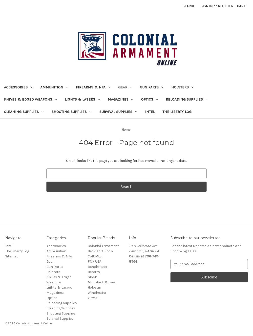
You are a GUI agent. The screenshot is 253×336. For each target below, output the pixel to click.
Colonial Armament (103, 246)
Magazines (120, 99)
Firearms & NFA (93, 87)
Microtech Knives (102, 282)
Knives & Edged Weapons (30, 99)
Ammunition (54, 87)
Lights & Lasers (82, 99)
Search (189, 6)
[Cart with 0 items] (241, 6)
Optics (149, 99)
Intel (150, 111)
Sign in (206, 6)
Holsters (182, 87)
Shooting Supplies (71, 111)
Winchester (97, 293)
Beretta (94, 272)
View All (93, 298)
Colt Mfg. (95, 256)
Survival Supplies (118, 111)
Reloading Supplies (187, 99)
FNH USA (94, 261)
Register (225, 6)
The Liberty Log (177, 111)
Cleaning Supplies (23, 111)
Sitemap (12, 256)
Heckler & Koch (100, 251)
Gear (125, 87)
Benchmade (97, 267)
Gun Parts (151, 87)
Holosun (94, 287)
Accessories (18, 87)
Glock (92, 277)
